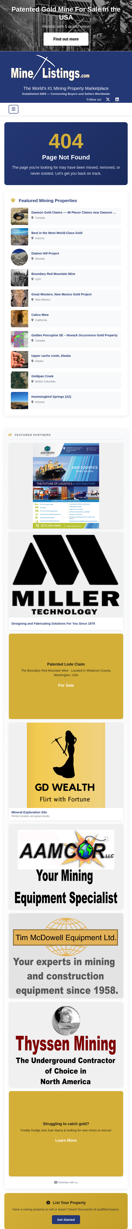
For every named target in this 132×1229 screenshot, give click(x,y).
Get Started (66, 1219)
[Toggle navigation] (13, 109)
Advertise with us (65, 1182)
